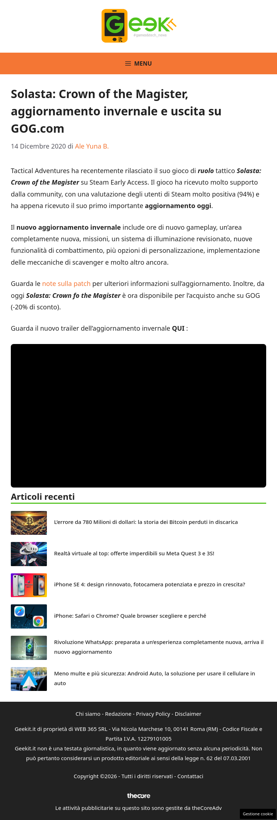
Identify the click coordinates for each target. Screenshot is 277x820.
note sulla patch (66, 283)
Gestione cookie (258, 813)
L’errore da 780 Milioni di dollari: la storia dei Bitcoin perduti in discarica (146, 521)
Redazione (118, 713)
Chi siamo (88, 713)
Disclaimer (188, 713)
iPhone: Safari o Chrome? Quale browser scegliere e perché (130, 615)
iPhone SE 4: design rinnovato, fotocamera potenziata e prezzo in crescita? (149, 584)
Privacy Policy (153, 713)
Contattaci (190, 776)
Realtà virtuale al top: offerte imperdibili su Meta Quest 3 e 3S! (134, 553)
